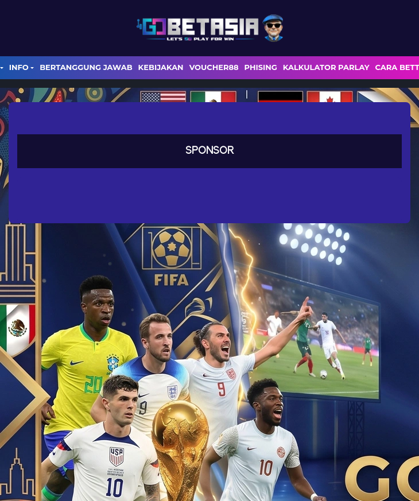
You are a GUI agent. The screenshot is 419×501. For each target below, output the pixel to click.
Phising (261, 67)
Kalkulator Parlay (326, 67)
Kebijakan (161, 67)
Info (19, 67)
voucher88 (214, 67)
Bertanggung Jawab (86, 67)
